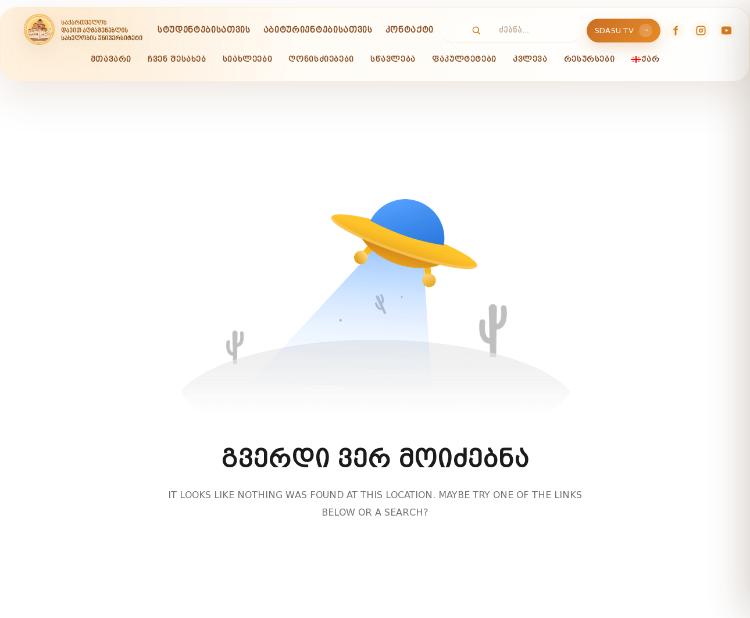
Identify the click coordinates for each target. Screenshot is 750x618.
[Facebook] (675, 30)
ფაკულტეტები (464, 59)
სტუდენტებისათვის (204, 30)
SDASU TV (623, 30)
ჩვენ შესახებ (177, 59)
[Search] (470, 30)
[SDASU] (83, 30)
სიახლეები (248, 59)
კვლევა (530, 59)
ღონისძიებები (321, 59)
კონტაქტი (409, 30)
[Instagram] (700, 30)
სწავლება (393, 59)
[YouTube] (726, 30)
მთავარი (111, 59)
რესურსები (589, 59)
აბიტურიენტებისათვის (318, 30)
